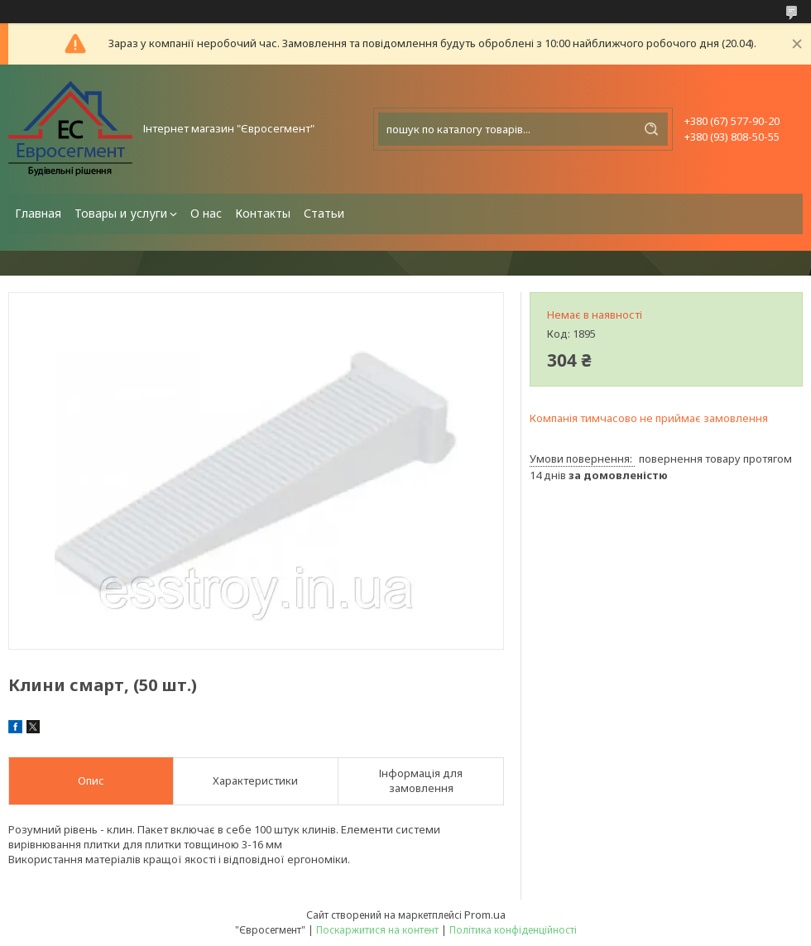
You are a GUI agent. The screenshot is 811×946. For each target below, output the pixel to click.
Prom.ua (485, 914)
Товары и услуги (120, 213)
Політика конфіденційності (513, 930)
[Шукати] (651, 129)
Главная (38, 213)
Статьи (324, 213)
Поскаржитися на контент (377, 930)
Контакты (262, 213)
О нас (206, 213)
